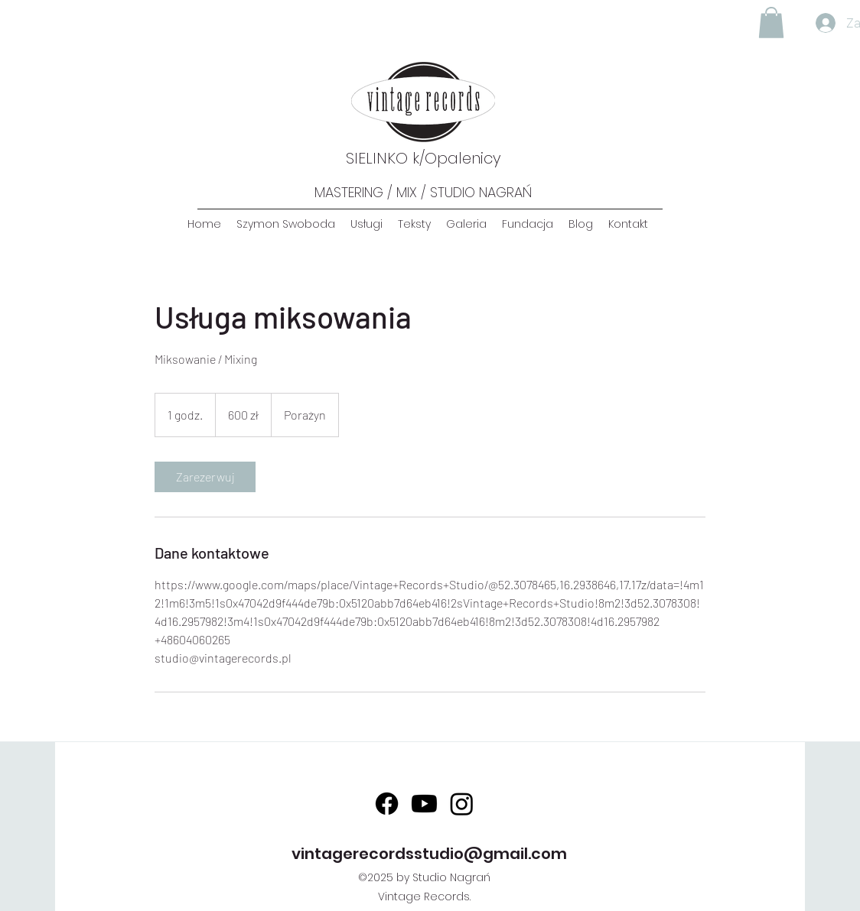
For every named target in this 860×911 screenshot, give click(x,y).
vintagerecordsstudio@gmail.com (429, 853)
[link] (205, 477)
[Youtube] (424, 804)
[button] (771, 22)
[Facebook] (387, 804)
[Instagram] (462, 804)
